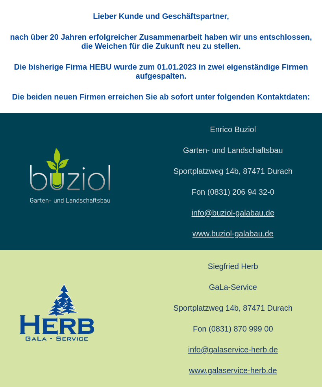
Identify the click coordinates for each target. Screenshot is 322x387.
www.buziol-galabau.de (233, 233)
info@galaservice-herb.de (233, 349)
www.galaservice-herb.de (233, 370)
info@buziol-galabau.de (233, 212)
